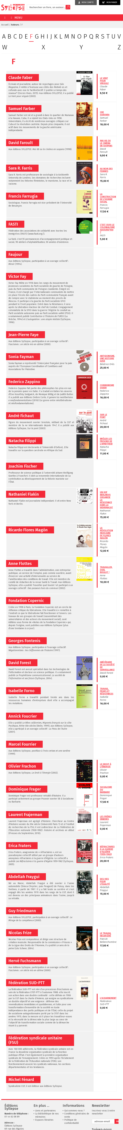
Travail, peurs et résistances (106, 691)
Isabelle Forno (21, 690)
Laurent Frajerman (25, 814)
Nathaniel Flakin (23, 494)
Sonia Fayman (21, 356)
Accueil (5, 24)
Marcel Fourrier (22, 744)
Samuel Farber (21, 108)
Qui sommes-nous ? (74, 1110)
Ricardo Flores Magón (28, 530)
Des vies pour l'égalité (105, 881)
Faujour (15, 254)
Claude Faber (20, 77)
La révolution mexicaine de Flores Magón (106, 533)
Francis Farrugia (23, 196)
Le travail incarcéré (105, 934)
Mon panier (109, 2)
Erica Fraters (19, 845)
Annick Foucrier (22, 716)
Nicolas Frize (20, 932)
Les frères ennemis (106, 817)
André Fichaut (21, 416)
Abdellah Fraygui (24, 876)
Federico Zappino (24, 381)
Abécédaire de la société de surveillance (107, 666)
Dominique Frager (24, 789)
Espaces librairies (44, 1120)
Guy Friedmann (22, 911)
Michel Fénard (21, 1079)
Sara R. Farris (20, 168)
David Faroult (20, 142)
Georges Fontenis (24, 640)
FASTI (13, 224)
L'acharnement (108, 998)
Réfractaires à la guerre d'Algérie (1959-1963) (107, 850)
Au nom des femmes (106, 170)
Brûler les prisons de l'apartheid (106, 441)
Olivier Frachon (22, 766)
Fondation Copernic (26, 600)
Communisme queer (107, 386)
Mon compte (86, 2)
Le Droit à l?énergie (105, 765)
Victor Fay (17, 276)
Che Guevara (104, 113)
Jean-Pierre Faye (23, 334)
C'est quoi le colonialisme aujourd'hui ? (107, 228)
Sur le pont (103, 416)
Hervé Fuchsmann (24, 961)
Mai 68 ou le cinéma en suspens (106, 143)
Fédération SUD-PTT (26, 982)
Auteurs (15, 24)
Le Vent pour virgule (104, 81)
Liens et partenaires (45, 1110)
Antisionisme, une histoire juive (107, 358)
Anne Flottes (20, 563)
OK (117, 1121)
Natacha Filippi (22, 440)
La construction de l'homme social (108, 198)
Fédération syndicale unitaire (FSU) (35, 1040)
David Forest (19, 662)
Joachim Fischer (22, 466)
